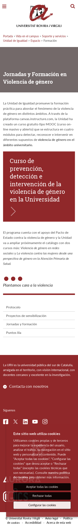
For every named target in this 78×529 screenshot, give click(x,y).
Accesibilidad (33, 522)
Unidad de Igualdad (15, 40)
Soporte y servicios (54, 36)
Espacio (35, 40)
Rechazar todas (42, 495)
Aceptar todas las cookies (42, 486)
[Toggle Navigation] (4, 6)
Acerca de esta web (59, 522)
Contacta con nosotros (28, 386)
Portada (8, 36)
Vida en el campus (27, 36)
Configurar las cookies (42, 505)
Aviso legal (51, 518)
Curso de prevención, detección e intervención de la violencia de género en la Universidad (37, 180)
